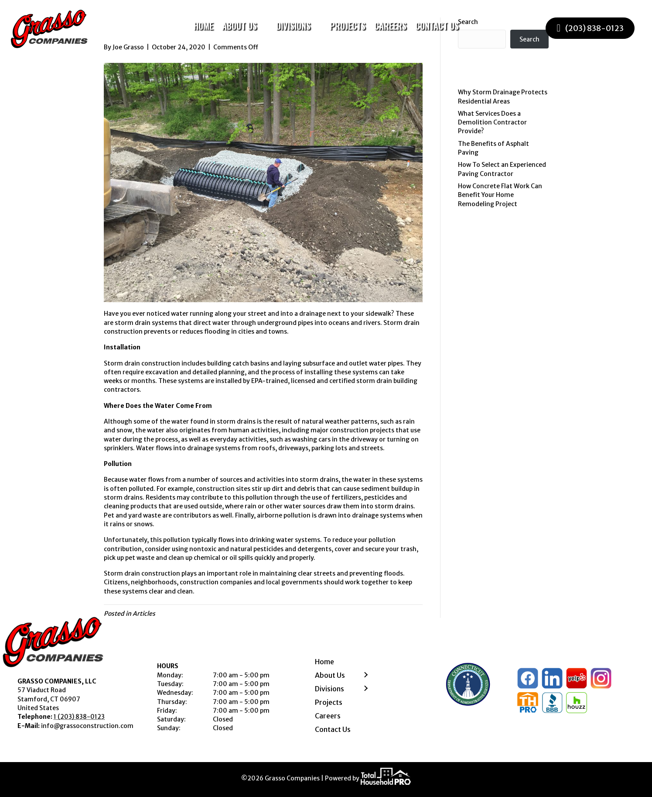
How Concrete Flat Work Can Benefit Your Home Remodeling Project (500, 195)
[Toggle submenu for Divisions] (316, 26)
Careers (328, 715)
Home (324, 661)
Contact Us (333, 729)
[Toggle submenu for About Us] (263, 26)
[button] (365, 675)
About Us (330, 675)
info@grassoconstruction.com (87, 726)
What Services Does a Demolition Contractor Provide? (492, 122)
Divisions (329, 688)
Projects (328, 702)
